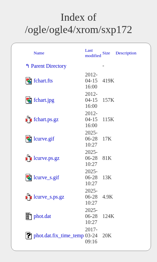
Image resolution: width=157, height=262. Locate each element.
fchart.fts (43, 80)
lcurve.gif (44, 139)
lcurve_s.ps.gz (49, 197)
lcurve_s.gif (46, 177)
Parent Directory (50, 66)
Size (106, 52)
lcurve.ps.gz (46, 158)
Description (126, 52)
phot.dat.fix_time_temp (59, 235)
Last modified (93, 53)
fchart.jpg (44, 100)
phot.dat (42, 216)
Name (39, 52)
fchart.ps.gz (46, 119)
